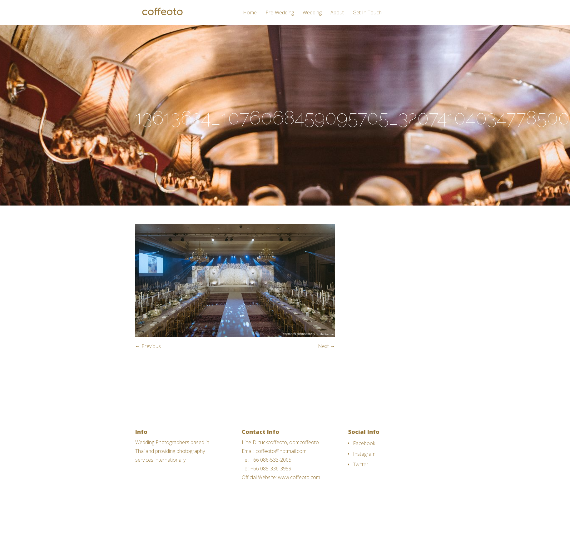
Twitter (360, 464)
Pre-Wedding (279, 13)
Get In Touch (367, 13)
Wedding (312, 13)
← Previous (148, 346)
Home (250, 13)
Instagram (364, 453)
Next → (326, 346)
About (337, 13)
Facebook (364, 443)
